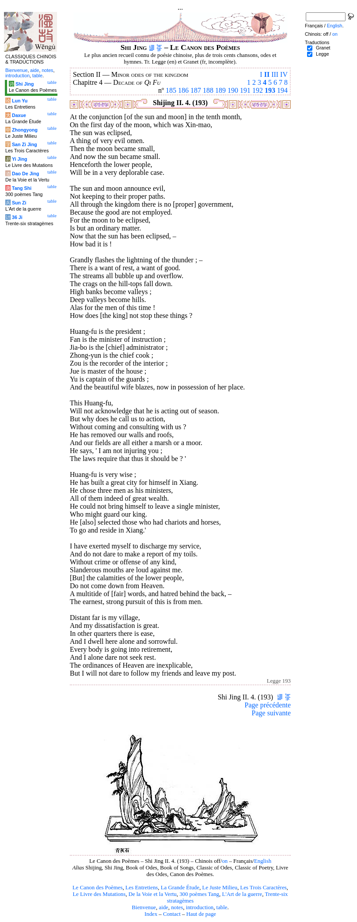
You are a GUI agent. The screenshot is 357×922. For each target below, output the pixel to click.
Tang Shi (21, 188)
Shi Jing (24, 84)
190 (233, 90)
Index (150, 914)
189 (220, 90)
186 (183, 90)
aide (163, 907)
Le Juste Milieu (220, 887)
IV (284, 74)
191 (245, 90)
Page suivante (271, 713)
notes (177, 907)
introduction (200, 907)
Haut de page (201, 914)
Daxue (19, 115)
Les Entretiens (141, 887)
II (267, 74)
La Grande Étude (180, 887)
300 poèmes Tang (199, 894)
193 (270, 90)
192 (257, 90)
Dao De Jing (25, 173)
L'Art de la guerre (242, 894)
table (222, 907)
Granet (323, 47)
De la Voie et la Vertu (153, 894)
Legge (322, 54)
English (262, 861)
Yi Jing (19, 159)
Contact (172, 914)
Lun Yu (19, 100)
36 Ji (17, 217)
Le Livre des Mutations (98, 894)
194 (282, 90)
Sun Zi (19, 202)
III (274, 74)
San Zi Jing (24, 144)
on (225, 861)
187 (195, 90)
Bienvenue (144, 907)
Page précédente (268, 705)
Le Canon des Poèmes (97, 887)
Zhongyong (25, 129)
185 (171, 90)
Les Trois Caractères (263, 887)
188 (208, 90)
